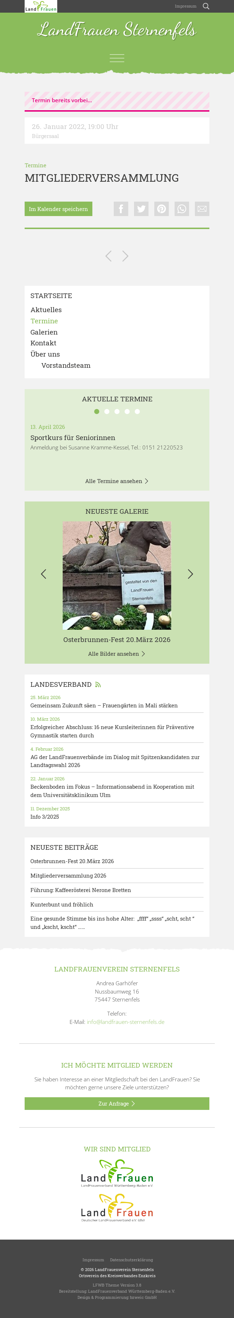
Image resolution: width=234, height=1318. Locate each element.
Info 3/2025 (44, 816)
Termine (35, 165)
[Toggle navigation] (117, 58)
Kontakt (43, 343)
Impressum (185, 6)
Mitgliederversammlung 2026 (68, 875)
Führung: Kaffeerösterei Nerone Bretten (80, 889)
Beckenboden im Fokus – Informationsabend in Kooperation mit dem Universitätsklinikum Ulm (112, 790)
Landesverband (65, 684)
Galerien (44, 332)
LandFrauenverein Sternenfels (124, 1269)
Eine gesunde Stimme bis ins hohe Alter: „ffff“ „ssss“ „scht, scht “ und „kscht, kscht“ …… (112, 922)
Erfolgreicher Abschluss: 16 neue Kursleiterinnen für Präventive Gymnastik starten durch (112, 731)
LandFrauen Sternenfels (117, 30)
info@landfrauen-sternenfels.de (125, 1021)
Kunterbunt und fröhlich (61, 904)
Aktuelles (46, 310)
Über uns (45, 354)
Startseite (51, 296)
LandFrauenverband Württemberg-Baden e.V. (131, 1291)
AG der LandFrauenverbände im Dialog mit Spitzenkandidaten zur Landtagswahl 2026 (115, 761)
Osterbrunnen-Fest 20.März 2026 (117, 639)
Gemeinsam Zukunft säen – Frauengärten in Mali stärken (104, 705)
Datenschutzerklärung (131, 1259)
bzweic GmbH (143, 1297)
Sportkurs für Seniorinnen (72, 437)
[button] (43, 575)
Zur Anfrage (117, 1104)
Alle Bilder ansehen (117, 654)
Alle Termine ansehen (117, 481)
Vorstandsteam (66, 365)
